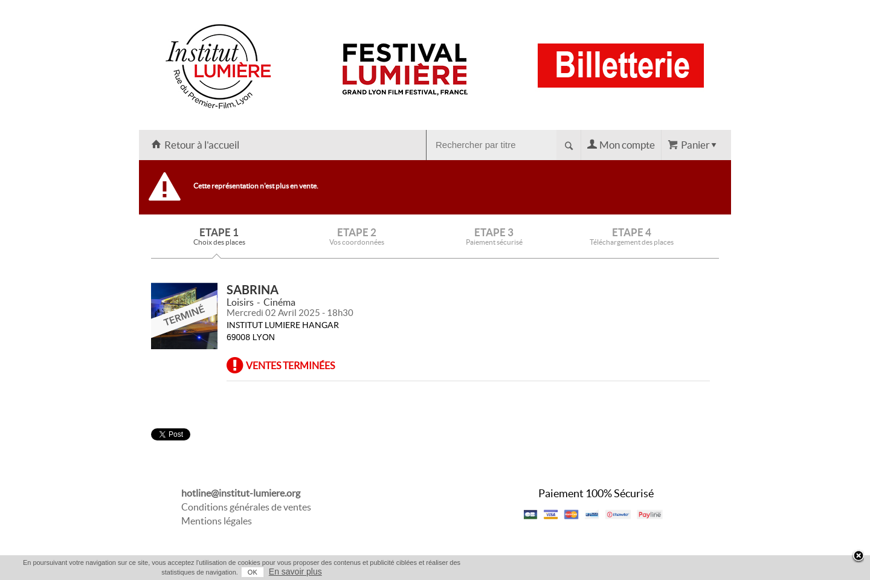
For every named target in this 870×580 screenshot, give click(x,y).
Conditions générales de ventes (246, 506)
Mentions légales (216, 520)
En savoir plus (295, 571)
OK (252, 572)
